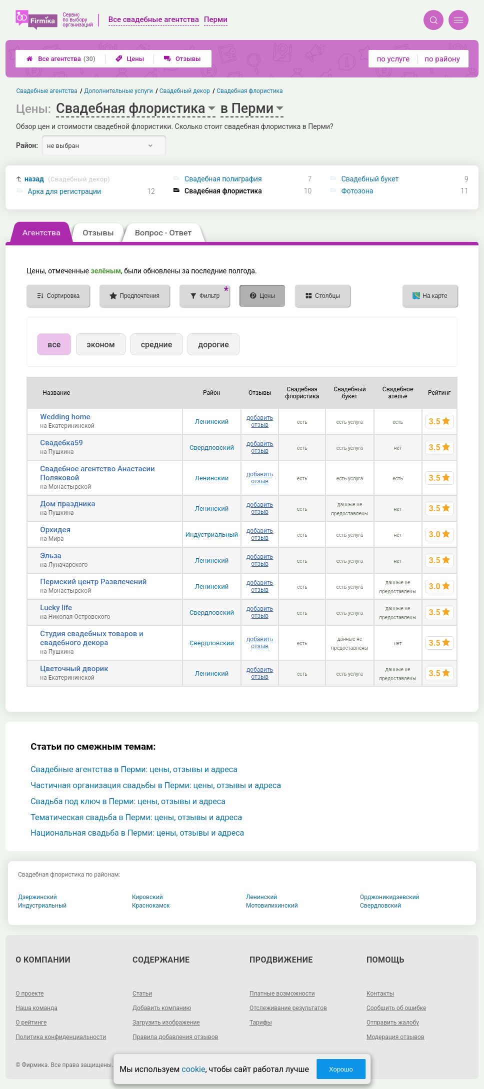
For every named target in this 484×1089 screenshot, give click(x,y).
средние (156, 344)
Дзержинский (37, 897)
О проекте (30, 993)
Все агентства (60, 58)
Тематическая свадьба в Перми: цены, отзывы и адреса (136, 817)
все (54, 344)
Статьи (142, 993)
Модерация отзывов (395, 1037)
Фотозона (358, 190)
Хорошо (341, 1069)
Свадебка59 (61, 442)
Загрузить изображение (166, 1022)
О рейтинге (31, 1022)
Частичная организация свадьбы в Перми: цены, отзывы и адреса (155, 785)
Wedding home (65, 416)
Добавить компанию (161, 1008)
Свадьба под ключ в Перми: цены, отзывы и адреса (128, 801)
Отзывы (182, 58)
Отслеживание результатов (288, 1008)
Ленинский (211, 421)
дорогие (213, 344)
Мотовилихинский (272, 905)
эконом (100, 344)
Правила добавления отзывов (175, 1037)
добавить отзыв (259, 421)
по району (442, 58)
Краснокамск (151, 905)
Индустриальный (212, 534)
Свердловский (212, 447)
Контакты (380, 993)
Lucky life (56, 607)
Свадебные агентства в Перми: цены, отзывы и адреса (134, 769)
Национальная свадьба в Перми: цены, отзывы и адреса (137, 833)
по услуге (393, 58)
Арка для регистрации (65, 191)
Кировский (147, 897)
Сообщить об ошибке (396, 1008)
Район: (27, 145)
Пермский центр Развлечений (93, 581)
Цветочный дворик (74, 668)
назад (67, 179)
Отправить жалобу (392, 1022)
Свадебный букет (370, 178)
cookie (193, 1069)
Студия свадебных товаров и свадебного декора (91, 638)
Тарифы (261, 1022)
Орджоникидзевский (390, 897)
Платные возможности (282, 993)
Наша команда (37, 1008)
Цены (130, 58)
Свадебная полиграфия (223, 178)
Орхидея (55, 529)
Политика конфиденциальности (61, 1037)
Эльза (50, 555)
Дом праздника (67, 503)
